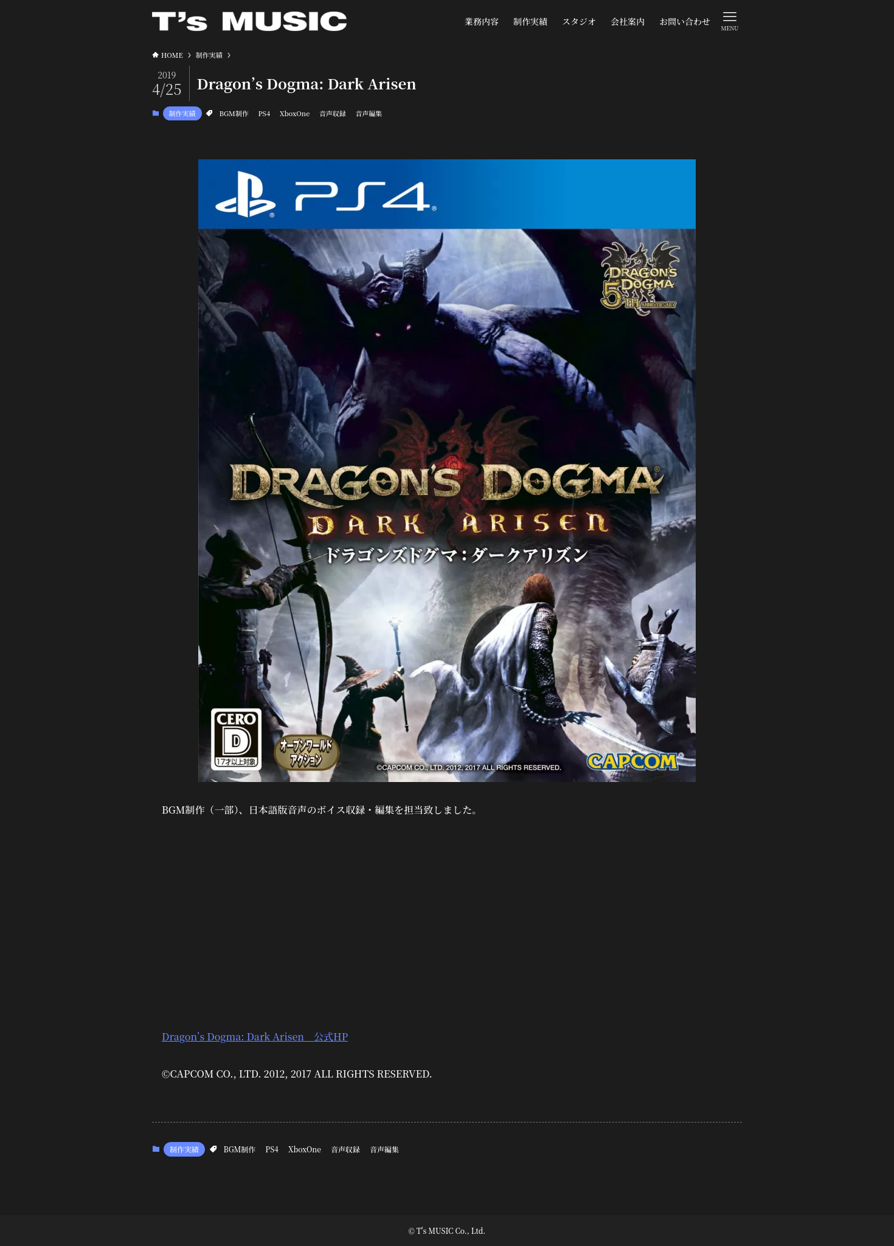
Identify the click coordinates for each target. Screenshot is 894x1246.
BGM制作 (234, 113)
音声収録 (332, 113)
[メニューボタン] (730, 21)
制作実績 (182, 113)
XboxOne (295, 113)
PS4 (264, 113)
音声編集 (368, 113)
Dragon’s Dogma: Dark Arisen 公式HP (255, 1037)
